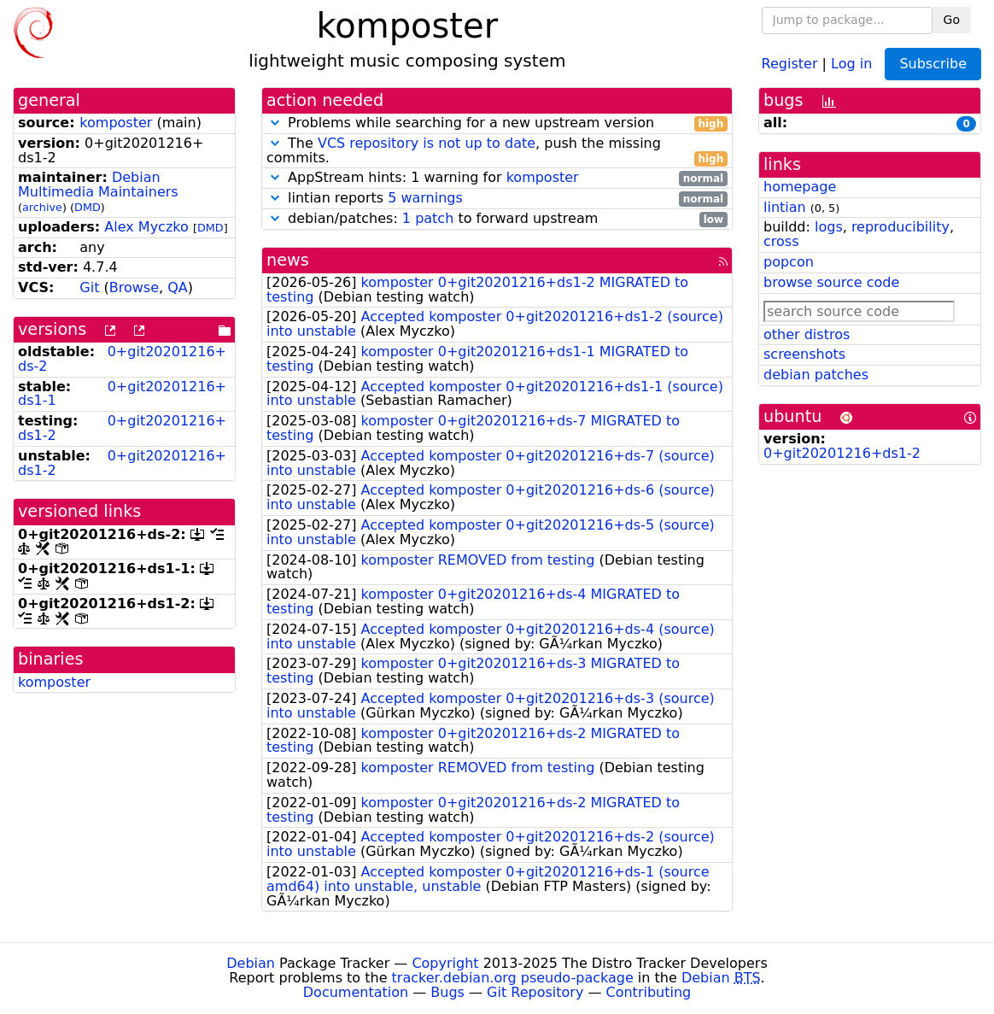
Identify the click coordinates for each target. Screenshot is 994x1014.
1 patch (427, 218)
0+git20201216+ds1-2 (122, 428)
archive (42, 207)
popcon (788, 262)
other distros (806, 334)
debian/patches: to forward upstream (497, 219)
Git (89, 287)
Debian (250, 963)
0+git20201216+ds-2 (122, 358)
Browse (134, 287)
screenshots (804, 354)
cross (780, 241)
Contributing (649, 992)
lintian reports (497, 198)
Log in (851, 63)
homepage (799, 187)
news (287, 260)
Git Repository (535, 992)
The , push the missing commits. (497, 151)
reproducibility (900, 227)
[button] (275, 122)
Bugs (447, 992)
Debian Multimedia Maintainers (98, 184)
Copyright (445, 963)
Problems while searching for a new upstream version (497, 123)
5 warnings (425, 198)
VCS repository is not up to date (426, 143)
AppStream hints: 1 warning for (497, 178)
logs (829, 227)
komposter (115, 122)
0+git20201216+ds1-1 (122, 393)
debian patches (815, 374)
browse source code (831, 282)
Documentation (355, 992)
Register (790, 63)
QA (177, 287)
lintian (784, 207)
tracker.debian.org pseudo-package (513, 978)
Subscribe (933, 64)
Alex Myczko (146, 227)
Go (952, 19)
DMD (87, 207)
